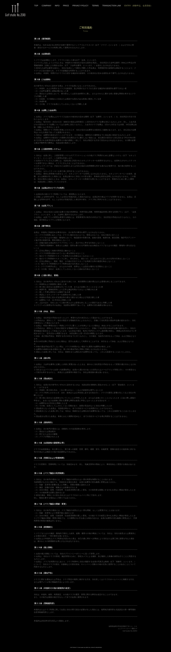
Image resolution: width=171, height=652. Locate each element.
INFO (57, 5)
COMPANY (46, 5)
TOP (36, 5)
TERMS (95, 5)
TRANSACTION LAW (111, 5)
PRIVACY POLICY (80, 5)
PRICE (66, 5)
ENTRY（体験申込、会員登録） (138, 5)
